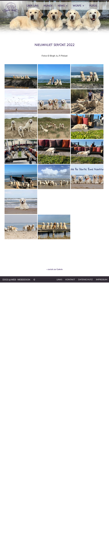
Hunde (48, 6)
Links (59, 279)
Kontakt (70, 279)
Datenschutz (85, 279)
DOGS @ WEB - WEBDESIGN (16, 279)
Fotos (93, 6)
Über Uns (32, 6)
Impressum (101, 279)
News (61, 6)
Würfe (77, 6)
